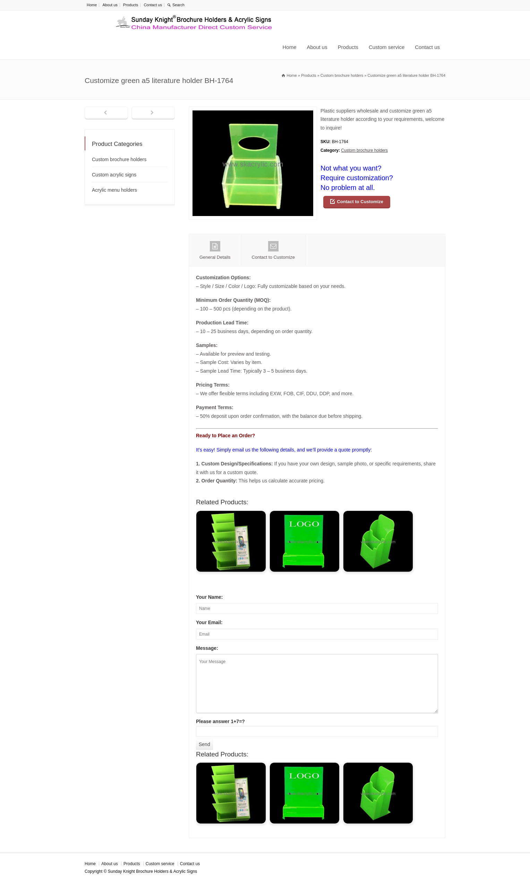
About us (109, 5)
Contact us (153, 5)
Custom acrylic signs (114, 174)
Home (92, 5)
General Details (215, 250)
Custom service (386, 47)
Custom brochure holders (364, 150)
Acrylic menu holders (114, 190)
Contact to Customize (360, 201)
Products (130, 5)
